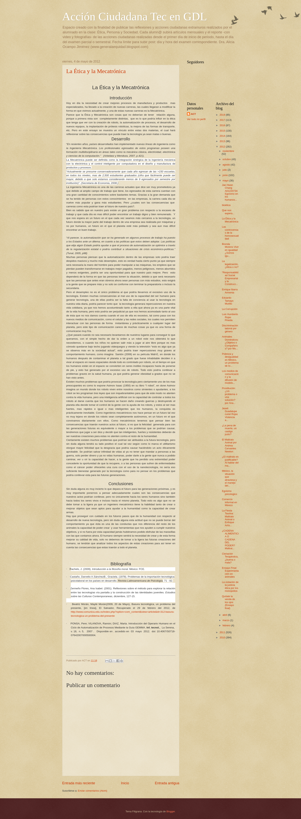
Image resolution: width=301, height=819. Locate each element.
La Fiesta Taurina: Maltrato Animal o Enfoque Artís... (228, 518)
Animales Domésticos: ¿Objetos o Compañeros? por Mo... (230, 342)
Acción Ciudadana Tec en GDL (134, 16)
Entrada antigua (167, 783)
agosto (226, 164)
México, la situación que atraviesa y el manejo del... (229, 478)
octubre (227, 159)
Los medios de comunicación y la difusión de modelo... (230, 377)
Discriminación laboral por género (230, 328)
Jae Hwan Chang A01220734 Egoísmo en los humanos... (230, 192)
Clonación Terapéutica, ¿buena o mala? (230, 558)
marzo (226, 620)
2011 (223, 632)
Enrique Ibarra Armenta (230, 291)
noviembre (228, 151)
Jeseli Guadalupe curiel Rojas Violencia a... (230, 414)
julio (224, 169)
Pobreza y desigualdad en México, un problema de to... (230, 359)
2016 (223, 125)
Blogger (170, 811)
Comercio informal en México (229, 502)
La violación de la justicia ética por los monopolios (230, 586)
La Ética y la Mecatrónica (96, 71)
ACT (193, 114)
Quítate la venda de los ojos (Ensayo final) (228, 602)
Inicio (125, 783)
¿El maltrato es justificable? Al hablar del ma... (230, 461)
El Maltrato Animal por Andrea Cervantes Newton (229, 445)
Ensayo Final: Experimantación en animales (230, 572)
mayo (225, 180)
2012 (223, 146)
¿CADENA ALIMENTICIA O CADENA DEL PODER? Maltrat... (230, 539)
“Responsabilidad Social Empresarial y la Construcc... (230, 278)
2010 (223, 637)
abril (225, 614)
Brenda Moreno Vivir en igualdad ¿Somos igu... (230, 250)
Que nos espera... (228, 212)
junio (225, 175)
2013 (223, 141)
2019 (223, 114)
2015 (223, 130)
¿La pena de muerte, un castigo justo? (229, 430)
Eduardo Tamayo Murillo (227, 300)
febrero (226, 625)
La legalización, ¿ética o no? (230, 264)
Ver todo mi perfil (196, 119)
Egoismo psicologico (229, 492)
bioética (226, 205)
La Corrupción (229, 309)
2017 (223, 120)
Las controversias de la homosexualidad (230, 232)
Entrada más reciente (78, 783)
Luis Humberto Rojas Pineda (230, 317)
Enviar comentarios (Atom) (92, 790)
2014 (223, 135)
